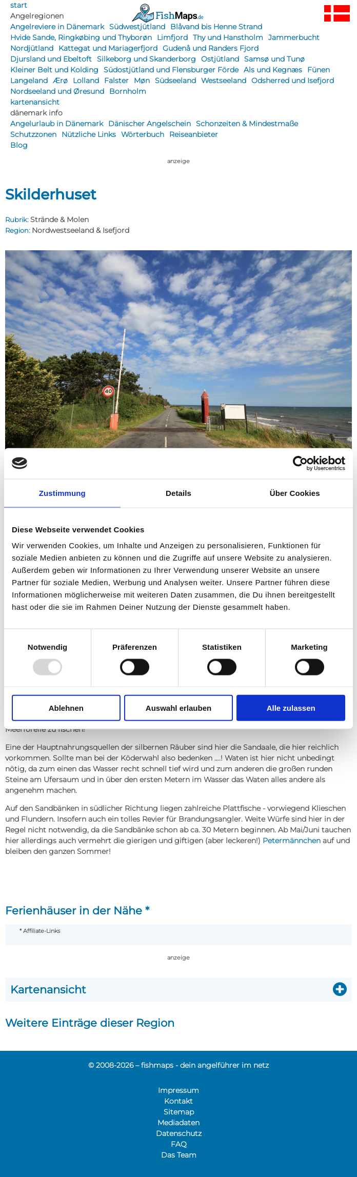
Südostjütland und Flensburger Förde (171, 69)
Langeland (29, 80)
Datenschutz (179, 1133)
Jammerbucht (294, 37)
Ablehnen (66, 708)
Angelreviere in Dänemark (57, 26)
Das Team (178, 1155)
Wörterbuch (142, 134)
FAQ (179, 1144)
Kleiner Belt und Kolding (54, 69)
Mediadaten (178, 1122)
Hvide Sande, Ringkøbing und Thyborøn (81, 37)
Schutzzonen (33, 134)
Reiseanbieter (193, 134)
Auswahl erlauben (178, 708)
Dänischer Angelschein (149, 123)
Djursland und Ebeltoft (51, 59)
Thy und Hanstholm (228, 37)
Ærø (60, 80)
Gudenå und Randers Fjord (211, 48)
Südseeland (175, 80)
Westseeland (223, 80)
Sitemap (179, 1111)
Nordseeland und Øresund (57, 91)
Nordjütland (31, 48)
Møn (142, 80)
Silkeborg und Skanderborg (146, 59)
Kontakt (178, 1101)
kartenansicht (35, 102)
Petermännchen (292, 840)
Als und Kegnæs (273, 69)
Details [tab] (178, 492)
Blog (19, 145)
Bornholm (127, 91)
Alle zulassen (291, 708)
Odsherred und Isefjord (292, 80)
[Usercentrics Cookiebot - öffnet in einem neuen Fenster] (300, 463)
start (18, 5)
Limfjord (172, 37)
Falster (116, 80)
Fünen (318, 69)
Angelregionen (37, 16)
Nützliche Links (89, 134)
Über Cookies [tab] (295, 492)
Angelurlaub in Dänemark (56, 123)
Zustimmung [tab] (62, 492)
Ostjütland (220, 59)
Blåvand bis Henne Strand (216, 26)
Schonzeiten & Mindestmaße (247, 123)
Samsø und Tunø (274, 59)
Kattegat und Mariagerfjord (107, 48)
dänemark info (36, 112)
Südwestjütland (137, 26)
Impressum (178, 1090)
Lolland (86, 80)
